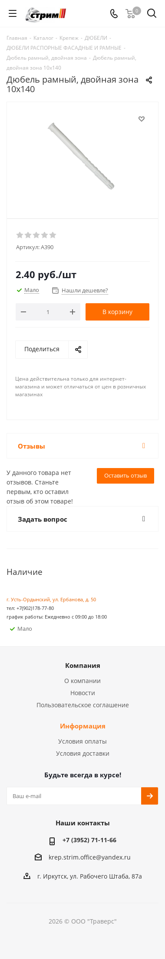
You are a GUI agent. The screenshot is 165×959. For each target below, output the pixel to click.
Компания (82, 665)
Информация (83, 726)
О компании (82, 681)
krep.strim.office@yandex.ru (90, 857)
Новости (82, 693)
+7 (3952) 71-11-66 (89, 840)
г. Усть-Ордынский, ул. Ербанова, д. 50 (51, 599)
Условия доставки (82, 753)
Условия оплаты (82, 741)
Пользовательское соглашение (82, 705)
